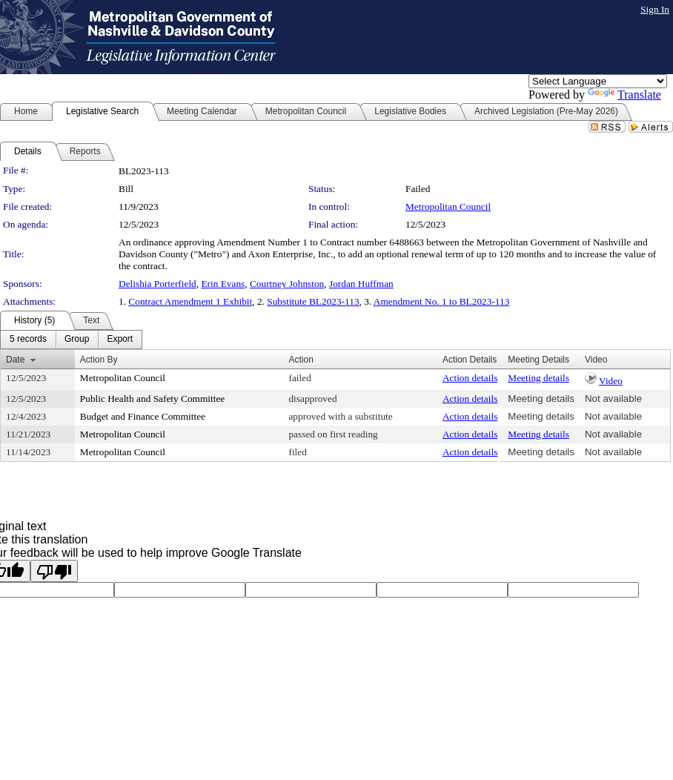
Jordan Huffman (361, 283)
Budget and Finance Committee (142, 416)
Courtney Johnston (287, 283)
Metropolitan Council (448, 206)
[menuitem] (28, 339)
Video (611, 380)
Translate (624, 94)
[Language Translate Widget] (597, 81)
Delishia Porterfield (157, 283)
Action (300, 359)
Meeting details (538, 377)
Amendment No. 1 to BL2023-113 (442, 301)
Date (15, 359)
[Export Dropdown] (120, 339)
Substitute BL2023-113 (313, 301)
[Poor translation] (54, 571)
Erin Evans (223, 283)
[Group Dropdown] (77, 339)
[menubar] (71, 339)
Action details (469, 377)
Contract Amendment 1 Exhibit (190, 301)
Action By (99, 359)
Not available (613, 398)
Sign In (654, 9)
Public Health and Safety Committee (152, 398)
